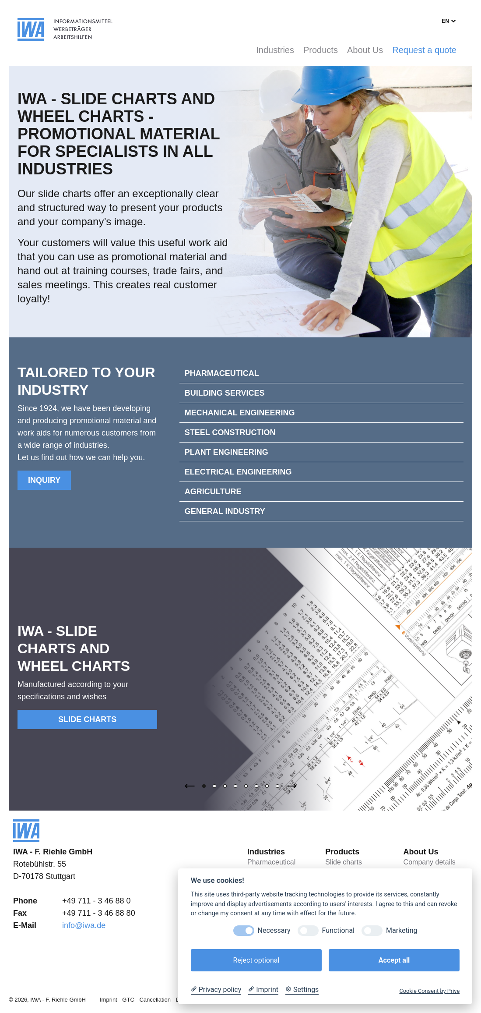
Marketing (401, 930)
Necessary (274, 930)
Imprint (108, 999)
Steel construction (230, 432)
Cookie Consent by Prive (429, 991)
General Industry (225, 511)
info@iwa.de (83, 925)
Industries (275, 50)
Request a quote (424, 50)
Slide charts (87, 719)
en (445, 21)
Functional (338, 930)
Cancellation (155, 999)
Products (320, 50)
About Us (365, 50)
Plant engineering (226, 452)
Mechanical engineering (240, 412)
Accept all (394, 960)
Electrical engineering (238, 472)
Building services (225, 393)
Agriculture (213, 491)
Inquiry (44, 480)
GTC (128, 999)
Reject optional (256, 960)
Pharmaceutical (222, 373)
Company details (430, 862)
